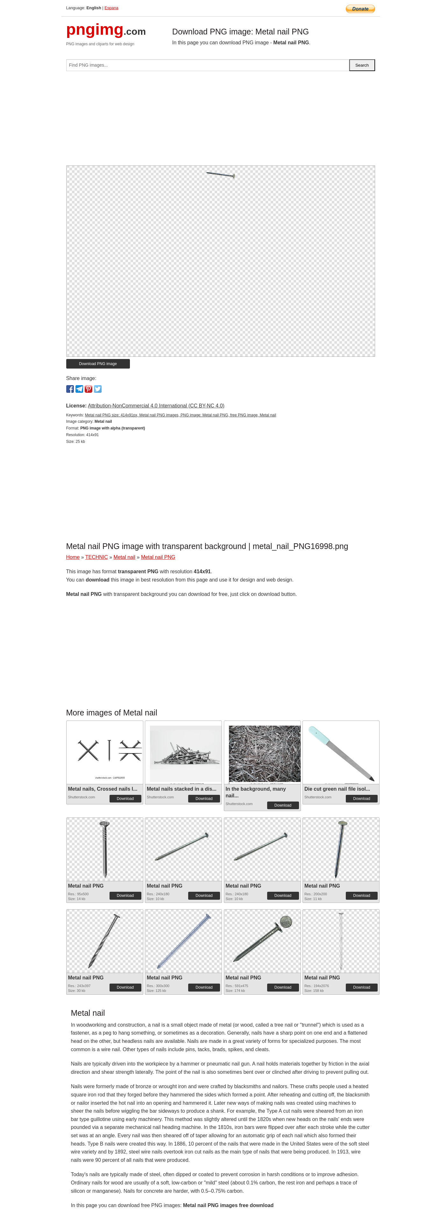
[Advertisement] (220, 120)
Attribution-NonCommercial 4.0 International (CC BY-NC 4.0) (156, 405)
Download (125, 798)
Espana (111, 7)
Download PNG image (98, 364)
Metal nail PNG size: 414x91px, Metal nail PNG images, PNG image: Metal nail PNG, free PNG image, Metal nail (180, 415)
